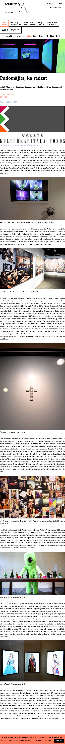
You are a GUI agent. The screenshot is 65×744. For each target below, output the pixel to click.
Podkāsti (50, 36)
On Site (58, 36)
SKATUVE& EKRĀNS (41, 23)
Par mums (49, 3)
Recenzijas (27, 36)
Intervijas (17, 36)
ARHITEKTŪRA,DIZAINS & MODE (29, 23)
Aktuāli (9, 36)
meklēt (59, 3)
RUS (61, 8)
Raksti (35, 36)
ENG (55, 8)
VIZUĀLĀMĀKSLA (4, 23)
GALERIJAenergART (5, 30)
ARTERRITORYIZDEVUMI (15, 30)
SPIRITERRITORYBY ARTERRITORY (52, 23)
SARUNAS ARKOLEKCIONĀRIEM (15, 23)
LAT (50, 8)
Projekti (42, 36)
